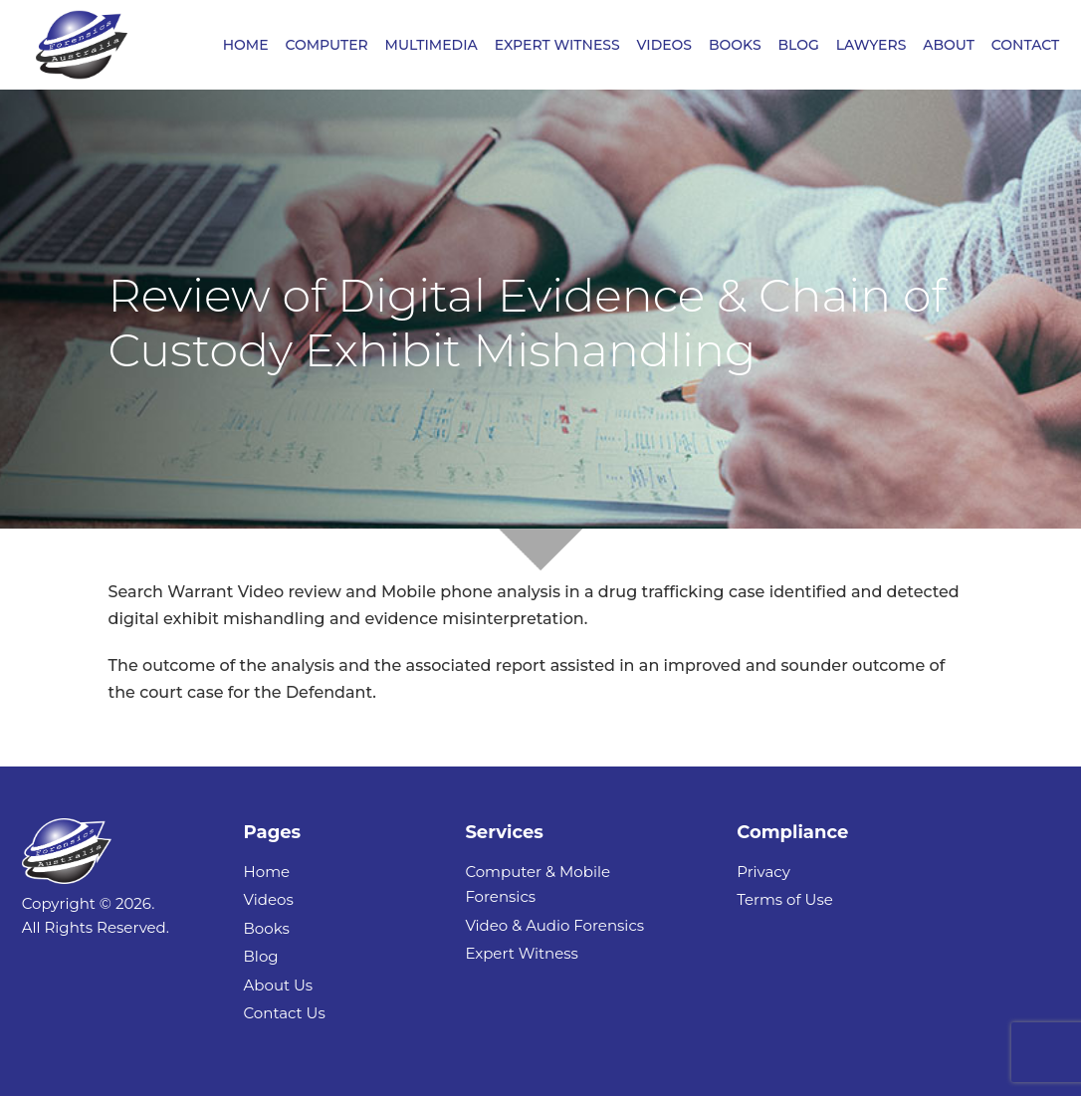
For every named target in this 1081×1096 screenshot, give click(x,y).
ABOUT (948, 46)
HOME (246, 46)
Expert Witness (521, 953)
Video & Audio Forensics (554, 925)
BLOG (797, 46)
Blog (261, 956)
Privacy (763, 871)
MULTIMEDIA (431, 46)
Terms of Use (785, 899)
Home (267, 871)
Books (267, 928)
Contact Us (284, 1012)
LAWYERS (871, 46)
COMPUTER (326, 46)
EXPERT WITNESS (557, 46)
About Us (279, 985)
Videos (269, 899)
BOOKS (735, 46)
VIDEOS (665, 46)
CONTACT (1025, 46)
